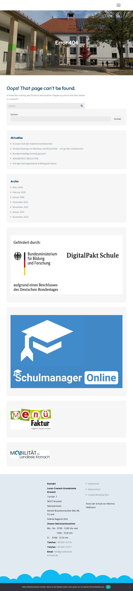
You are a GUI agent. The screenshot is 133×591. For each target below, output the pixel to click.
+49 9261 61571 (64, 547)
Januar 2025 (18, 212)
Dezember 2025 (20, 202)
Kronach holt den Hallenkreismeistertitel (32, 143)
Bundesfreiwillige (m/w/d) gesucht (29, 153)
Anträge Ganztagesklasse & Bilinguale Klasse (35, 163)
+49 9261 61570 (64, 542)
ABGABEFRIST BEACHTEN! (25, 158)
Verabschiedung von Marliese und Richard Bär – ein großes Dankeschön (48, 148)
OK (108, 587)
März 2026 (18, 187)
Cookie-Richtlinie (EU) (98, 494)
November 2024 (20, 217)
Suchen (14, 114)
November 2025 (20, 207)
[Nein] (129, 587)
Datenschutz (94, 489)
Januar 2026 (18, 197)
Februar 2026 (19, 192)
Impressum (93, 483)
